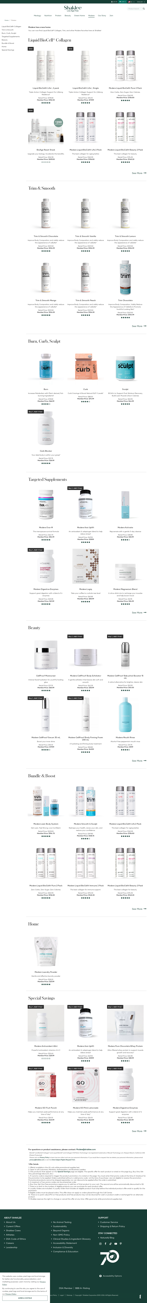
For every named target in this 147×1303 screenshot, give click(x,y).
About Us (10, 1222)
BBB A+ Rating (82, 1288)
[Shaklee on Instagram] (100, 1244)
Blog (107, 1237)
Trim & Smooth (8, 30)
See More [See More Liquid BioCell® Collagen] (139, 172)
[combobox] (135, 8)
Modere (91, 16)
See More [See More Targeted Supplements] (139, 612)
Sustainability (60, 1226)
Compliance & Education (65, 1251)
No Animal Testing (62, 1222)
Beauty (68, 16)
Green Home (79, 16)
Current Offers (13, 1226)
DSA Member (65, 1288)
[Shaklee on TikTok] (110, 1242)
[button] (140, 1297)
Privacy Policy (52, 1295)
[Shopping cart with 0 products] (122, 1)
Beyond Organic (61, 1230)
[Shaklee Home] (73, 9)
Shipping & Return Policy (112, 1226)
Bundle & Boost (8, 43)
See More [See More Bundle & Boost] (139, 908)
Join (111, 16)
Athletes (10, 1234)
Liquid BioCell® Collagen (11, 26)
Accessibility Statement (65, 1243)
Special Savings (8, 50)
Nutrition (48, 16)
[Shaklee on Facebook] (105, 1244)
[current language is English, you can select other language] (141, 1)
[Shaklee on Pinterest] (121, 1244)
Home (7, 20)
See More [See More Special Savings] (139, 1131)
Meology (37, 16)
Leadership (11, 1247)
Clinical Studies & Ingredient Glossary (72, 1239)
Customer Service (109, 1222)
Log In (114, 1)
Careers (10, 1243)
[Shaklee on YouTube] (115, 1244)
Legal (62, 1295)
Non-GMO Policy (61, 1234)
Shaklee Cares (13, 1230)
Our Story (102, 16)
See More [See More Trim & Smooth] (139, 326)
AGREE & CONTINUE (25, 1298)
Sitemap (69, 1295)
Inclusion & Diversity (63, 1247)
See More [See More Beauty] (139, 760)
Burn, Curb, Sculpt (9, 33)
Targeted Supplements (11, 36)
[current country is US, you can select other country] (131, 1)
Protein (58, 16)
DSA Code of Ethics (16, 1239)
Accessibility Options (112, 1276)
